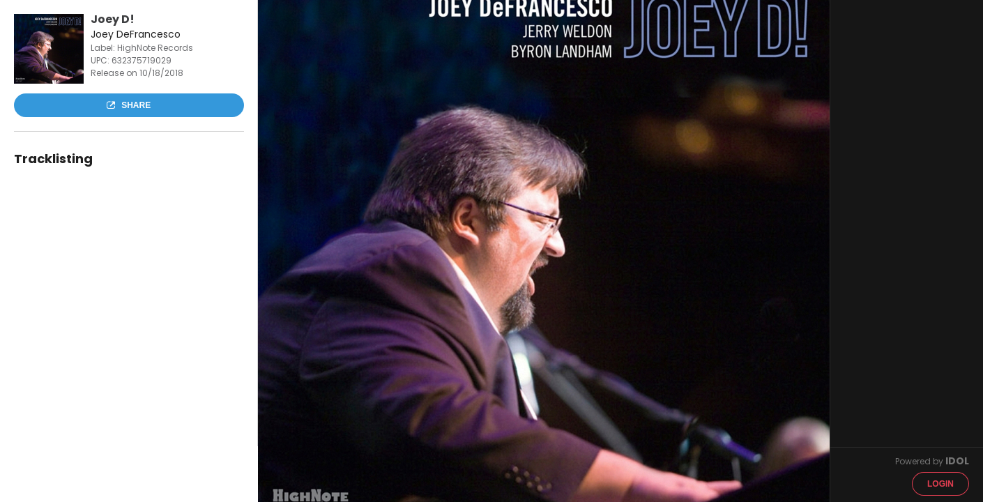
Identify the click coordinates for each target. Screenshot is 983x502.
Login (940, 484)
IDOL (957, 461)
